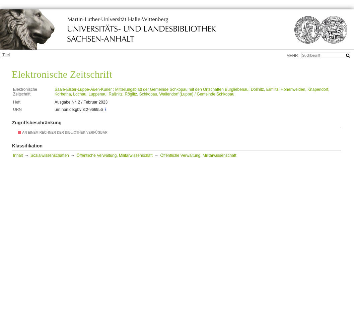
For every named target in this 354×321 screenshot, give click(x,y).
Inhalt (18, 155)
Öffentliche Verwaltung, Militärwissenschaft (114, 155)
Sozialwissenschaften (49, 155)
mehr (292, 55)
